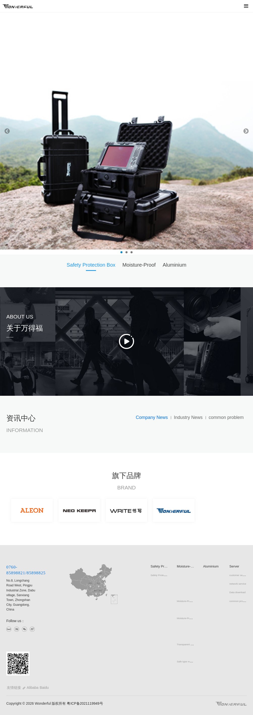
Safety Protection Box (162, 575)
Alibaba (33, 688)
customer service (238, 575)
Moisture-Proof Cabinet (189, 618)
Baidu (44, 688)
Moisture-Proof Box (187, 601)
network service (237, 583)
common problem (238, 601)
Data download (237, 592)
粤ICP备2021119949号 (84, 703)
